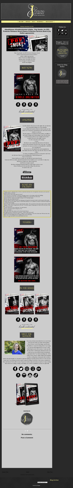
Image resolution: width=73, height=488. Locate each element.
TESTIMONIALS (40, 21)
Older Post (50, 472)
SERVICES (27, 21)
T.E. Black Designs (30, 60)
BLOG (33, 21)
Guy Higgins (29, 62)
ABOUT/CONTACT (49, 21)
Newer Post (5, 472)
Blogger (38, 485)
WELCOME (21, 21)
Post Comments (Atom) (30, 474)
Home (27, 472)
